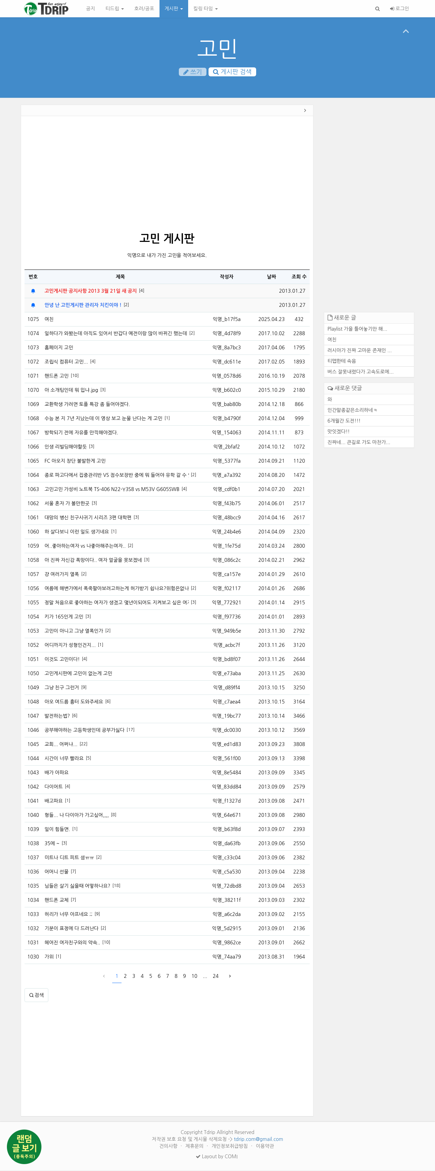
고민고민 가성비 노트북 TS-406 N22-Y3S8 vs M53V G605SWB (112, 490)
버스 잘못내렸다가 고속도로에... (361, 372)
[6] (108, 702)
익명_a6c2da (227, 915)
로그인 (399, 8)
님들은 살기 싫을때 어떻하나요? (77, 886)
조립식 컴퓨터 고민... (66, 362)
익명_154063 (226, 433)
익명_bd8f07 (227, 660)
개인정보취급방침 (230, 1146)
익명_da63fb (227, 844)
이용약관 (265, 1146)
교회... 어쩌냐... (61, 745)
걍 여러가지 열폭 (62, 575)
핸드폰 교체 (57, 900)
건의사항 (169, 1146)
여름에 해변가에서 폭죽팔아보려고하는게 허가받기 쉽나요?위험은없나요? (117, 589)
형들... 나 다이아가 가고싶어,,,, (77, 815)
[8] (113, 815)
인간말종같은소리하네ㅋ (353, 410)
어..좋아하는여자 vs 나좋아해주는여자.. (85, 546)
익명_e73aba (226, 674)
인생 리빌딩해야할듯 (66, 447)
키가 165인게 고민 (64, 617)
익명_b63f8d (227, 830)
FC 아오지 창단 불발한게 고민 (75, 461)
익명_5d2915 (226, 929)
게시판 (174, 8)
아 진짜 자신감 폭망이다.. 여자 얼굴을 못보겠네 (93, 560)
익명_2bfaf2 (226, 447)
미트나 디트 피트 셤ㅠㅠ (69, 858)
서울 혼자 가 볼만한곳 (67, 504)
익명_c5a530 (226, 872)
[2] (126, 305)
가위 (49, 957)
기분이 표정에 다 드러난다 (72, 929)
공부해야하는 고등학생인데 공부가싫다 (85, 730)
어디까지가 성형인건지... (70, 645)
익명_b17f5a (227, 320)
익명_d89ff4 (226, 688)
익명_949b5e (226, 631)
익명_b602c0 (226, 390)
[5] (88, 759)
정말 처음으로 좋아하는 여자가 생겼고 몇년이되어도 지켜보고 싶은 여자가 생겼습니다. (117, 603)
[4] (141, 291)
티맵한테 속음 (342, 361)
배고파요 (54, 801)
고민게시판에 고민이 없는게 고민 (78, 674)
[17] (131, 730)
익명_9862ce (226, 943)
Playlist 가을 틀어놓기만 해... (357, 329)
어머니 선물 (57, 872)
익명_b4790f (227, 419)
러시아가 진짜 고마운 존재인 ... (360, 351)
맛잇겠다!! (339, 431)
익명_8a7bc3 (226, 348)
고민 (217, 49)
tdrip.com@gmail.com (258, 1139)
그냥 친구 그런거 (62, 688)
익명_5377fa (227, 461)
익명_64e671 (226, 815)
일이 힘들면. (57, 830)
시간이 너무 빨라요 (64, 759)
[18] (116, 886)
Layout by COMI (217, 1157)
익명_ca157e (227, 575)
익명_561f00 (227, 759)
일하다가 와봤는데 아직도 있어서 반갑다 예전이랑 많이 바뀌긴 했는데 (116, 334)
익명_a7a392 (226, 475)
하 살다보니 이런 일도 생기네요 (77, 532)
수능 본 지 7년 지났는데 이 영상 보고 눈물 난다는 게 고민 (103, 419)
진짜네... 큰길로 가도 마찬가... (359, 442)
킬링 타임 (205, 8)
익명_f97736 (227, 617)
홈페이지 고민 (59, 348)
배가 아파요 (57, 773)
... (205, 976)
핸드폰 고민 (57, 376)
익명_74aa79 (226, 957)
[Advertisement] (167, 175)
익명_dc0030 (226, 730)
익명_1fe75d (227, 546)
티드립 (114, 8)
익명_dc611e (226, 362)
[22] (83, 745)
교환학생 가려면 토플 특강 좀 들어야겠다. (87, 405)
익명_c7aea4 (227, 702)
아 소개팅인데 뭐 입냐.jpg (71, 390)
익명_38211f (227, 900)
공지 (90, 8)
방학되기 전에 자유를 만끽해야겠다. (81, 433)
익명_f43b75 (227, 504)
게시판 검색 (232, 72)
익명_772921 (226, 603)
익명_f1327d (227, 801)
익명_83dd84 (226, 787)
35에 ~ (52, 844)
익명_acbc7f (226, 645)
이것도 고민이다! (62, 660)
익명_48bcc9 (227, 518)
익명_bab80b (226, 405)
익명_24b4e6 (226, 532)
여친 (49, 320)
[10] (75, 376)
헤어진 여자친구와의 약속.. (72, 943)
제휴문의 (195, 1146)
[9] (84, 688)
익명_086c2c (227, 560)
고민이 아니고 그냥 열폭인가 (74, 631)
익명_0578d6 (226, 376)
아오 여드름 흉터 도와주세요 (74, 702)
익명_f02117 (227, 589)
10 (194, 976)
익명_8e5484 (226, 773)
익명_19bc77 (226, 716)
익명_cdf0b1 (227, 490)
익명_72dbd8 (226, 886)
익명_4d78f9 (227, 334)
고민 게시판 (166, 239)
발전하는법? (57, 716)
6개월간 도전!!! (344, 421)
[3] (103, 390)
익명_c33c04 (227, 858)
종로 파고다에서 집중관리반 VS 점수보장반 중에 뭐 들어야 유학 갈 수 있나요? (117, 475)
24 (216, 976)
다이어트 (54, 787)
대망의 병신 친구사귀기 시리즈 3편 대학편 (88, 518)
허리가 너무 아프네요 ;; (69, 915)
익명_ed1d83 (226, 745)
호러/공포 (144, 8)
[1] (167, 419)
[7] (73, 872)
